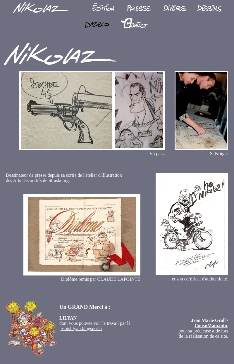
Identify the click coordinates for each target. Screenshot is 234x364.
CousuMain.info (211, 325)
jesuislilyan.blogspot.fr (80, 328)
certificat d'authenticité (205, 278)
